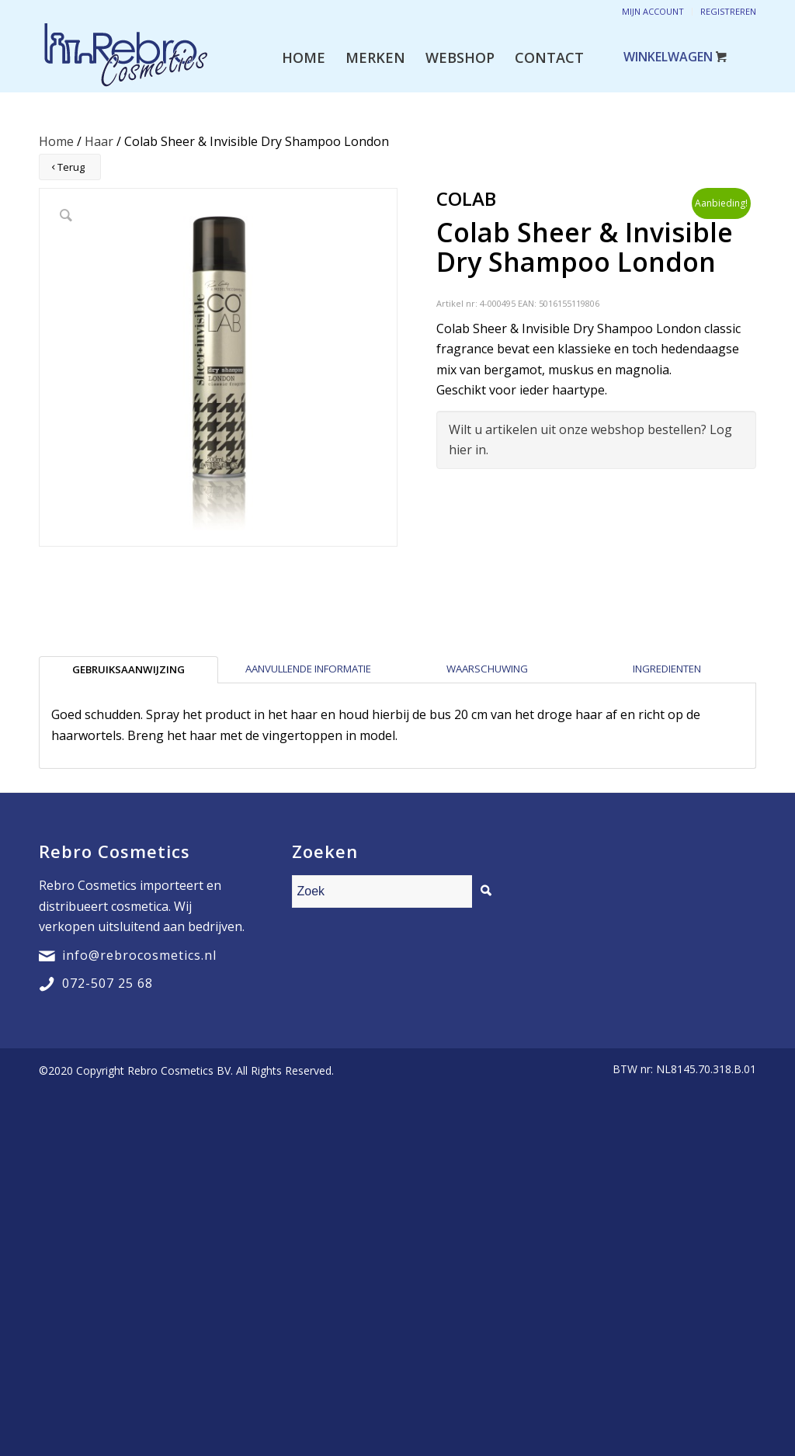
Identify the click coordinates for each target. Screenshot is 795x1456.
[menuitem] (303, 57)
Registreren (728, 11)
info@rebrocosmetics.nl (139, 955)
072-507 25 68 (107, 983)
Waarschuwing (487, 669)
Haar (99, 141)
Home (56, 141)
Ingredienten (667, 669)
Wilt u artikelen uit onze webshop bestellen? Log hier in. (590, 439)
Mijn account (653, 11)
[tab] (128, 669)
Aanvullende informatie (308, 669)
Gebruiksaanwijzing (128, 669)
